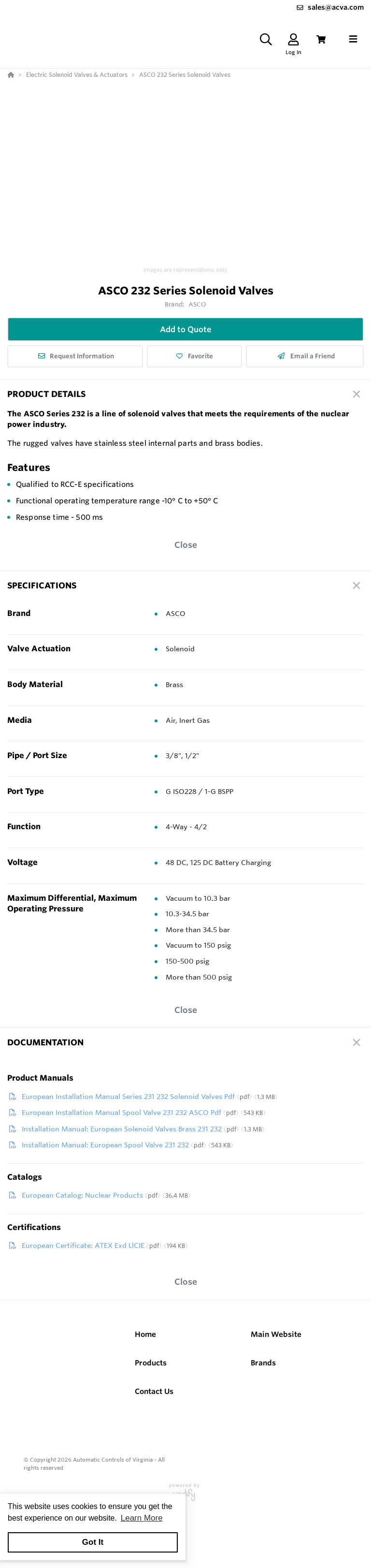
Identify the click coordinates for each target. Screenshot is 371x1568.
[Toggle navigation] (353, 39)
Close (185, 545)
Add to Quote (186, 329)
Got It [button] (92, 1542)
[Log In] (293, 39)
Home (145, 1334)
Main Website (276, 1334)
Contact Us (154, 1391)
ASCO (197, 304)
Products (151, 1362)
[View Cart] (321, 39)
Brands (263, 1362)
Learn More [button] (142, 1518)
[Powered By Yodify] (185, 1496)
